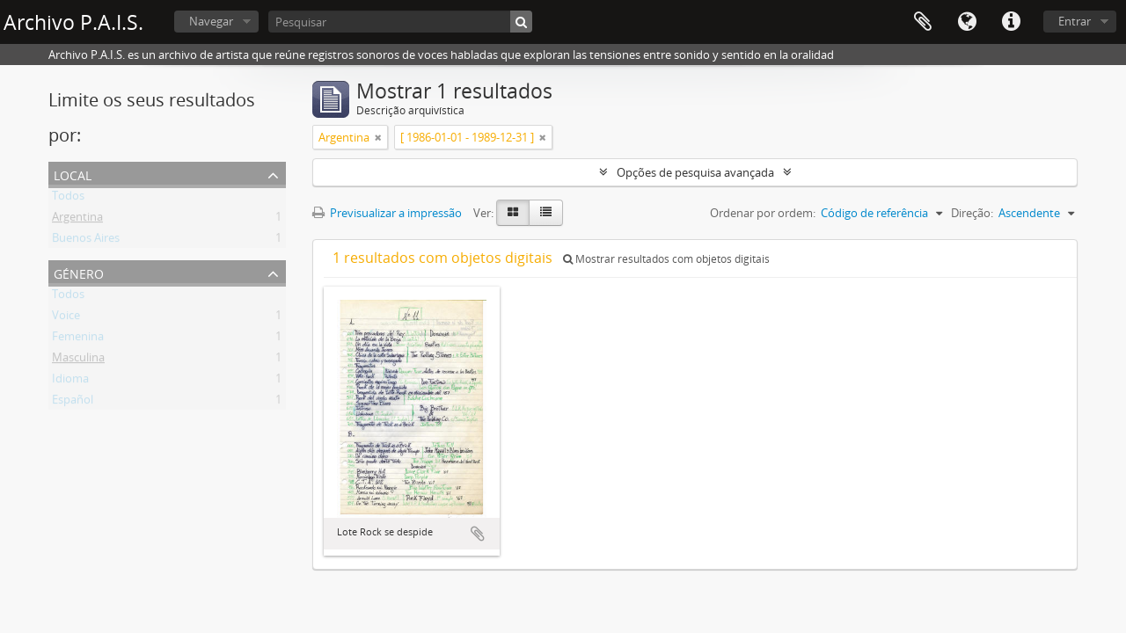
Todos (68, 199)
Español (72, 403)
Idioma (967, 22)
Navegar (211, 21)
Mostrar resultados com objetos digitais (666, 258)
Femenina (78, 339)
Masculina (78, 360)
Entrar (1074, 21)
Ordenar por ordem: (762, 213)
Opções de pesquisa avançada (695, 172)
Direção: (972, 213)
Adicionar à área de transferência (477, 533)
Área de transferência (923, 22)
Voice (66, 318)
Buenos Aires (86, 241)
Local (72, 174)
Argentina (77, 220)
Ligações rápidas (1011, 22)
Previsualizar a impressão (387, 213)
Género (79, 272)
